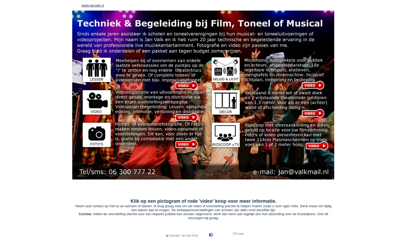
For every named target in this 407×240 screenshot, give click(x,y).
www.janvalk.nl (93, 5)
